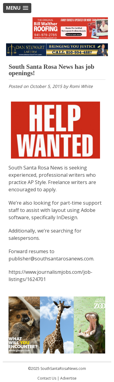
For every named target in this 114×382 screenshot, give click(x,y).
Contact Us (46, 378)
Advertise (68, 378)
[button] (17, 8)
